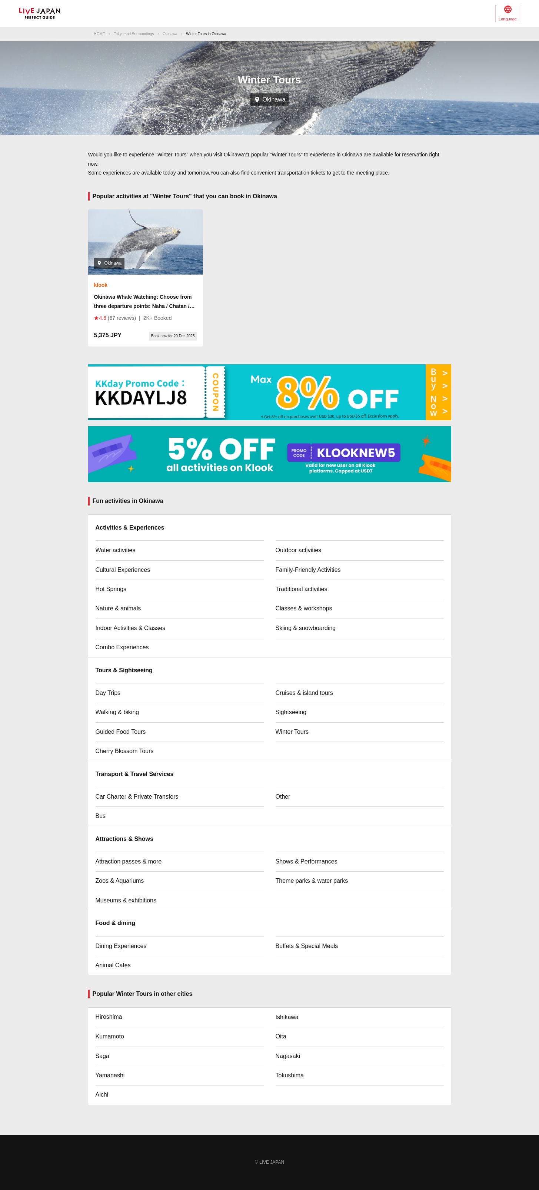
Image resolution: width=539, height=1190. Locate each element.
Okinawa (170, 34)
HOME (99, 34)
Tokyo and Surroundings (134, 34)
